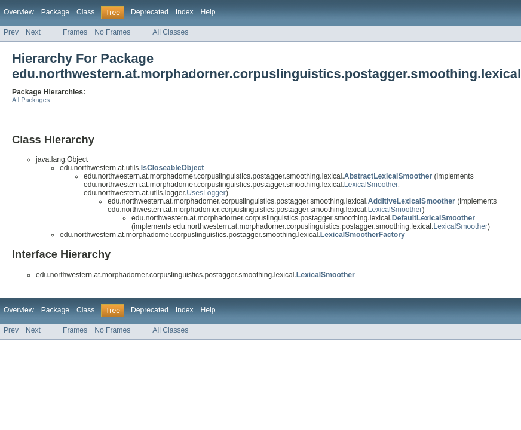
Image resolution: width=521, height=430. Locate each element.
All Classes (170, 32)
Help (208, 12)
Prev (11, 32)
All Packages (31, 99)
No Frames (112, 32)
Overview (19, 12)
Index (185, 12)
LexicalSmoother (371, 184)
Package (55, 12)
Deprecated (149, 12)
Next (33, 32)
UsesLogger (206, 193)
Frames (75, 32)
